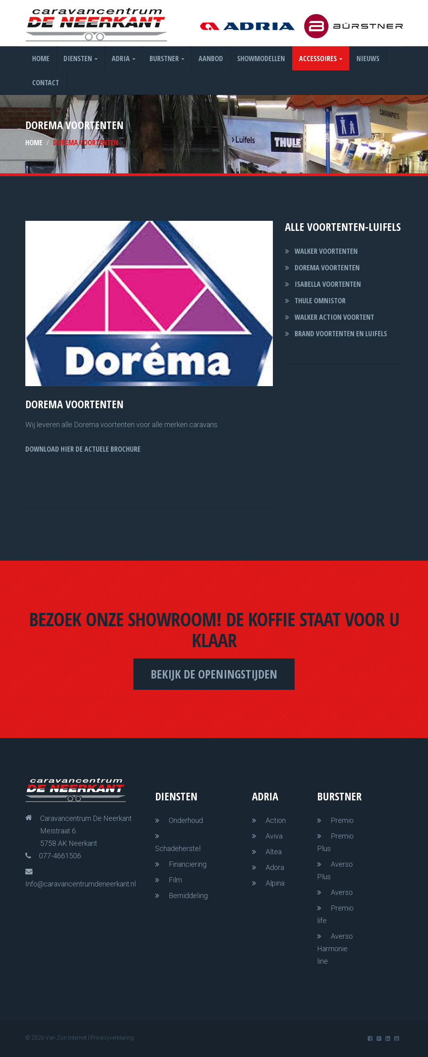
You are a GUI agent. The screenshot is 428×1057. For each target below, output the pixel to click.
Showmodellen (261, 58)
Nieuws (367, 58)
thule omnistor (320, 300)
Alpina (275, 883)
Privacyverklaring (112, 1037)
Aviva (274, 836)
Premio (342, 820)
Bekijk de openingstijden (214, 674)
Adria (123, 58)
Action (276, 820)
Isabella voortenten (328, 284)
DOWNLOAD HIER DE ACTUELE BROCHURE (83, 449)
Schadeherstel (178, 848)
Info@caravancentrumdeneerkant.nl (80, 884)
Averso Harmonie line (335, 948)
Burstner (166, 58)
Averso (342, 892)
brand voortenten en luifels (341, 333)
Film (175, 880)
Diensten (80, 58)
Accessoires (320, 58)
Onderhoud (186, 820)
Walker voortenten (326, 251)
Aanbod (211, 58)
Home (40, 58)
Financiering (188, 864)
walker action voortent (334, 317)
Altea (274, 851)
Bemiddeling (188, 895)
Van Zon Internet (66, 1037)
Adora (275, 867)
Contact (45, 82)
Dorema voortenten (327, 267)
